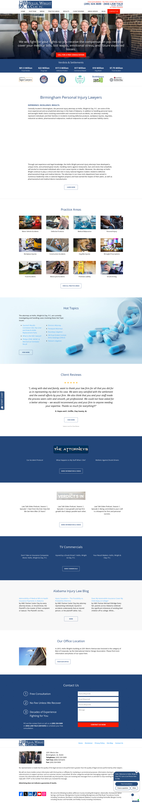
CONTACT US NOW (98, 725)
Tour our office (63, 662)
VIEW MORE (71, 420)
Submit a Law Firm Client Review (71, 426)
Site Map (110, 743)
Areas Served (93, 11)
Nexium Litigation (55, 341)
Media (42, 11)
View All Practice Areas (71, 286)
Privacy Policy (100, 743)
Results (66, 11)
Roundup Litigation (55, 332)
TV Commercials (71, 547)
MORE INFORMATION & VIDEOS (71, 471)
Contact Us (113, 11)
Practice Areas (53, 11)
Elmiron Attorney (54, 325)
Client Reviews (78, 11)
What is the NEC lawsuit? (32, 336)
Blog (104, 11)
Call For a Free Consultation (71, 55)
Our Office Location (71, 641)
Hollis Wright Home (35, 4)
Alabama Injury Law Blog (71, 591)
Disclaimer (89, 743)
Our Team (32, 11)
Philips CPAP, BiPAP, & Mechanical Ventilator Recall (31, 341)
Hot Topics (71, 308)
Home (23, 11)
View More (26, 352)
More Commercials (71, 569)
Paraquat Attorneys (55, 328)
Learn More (71, 187)
